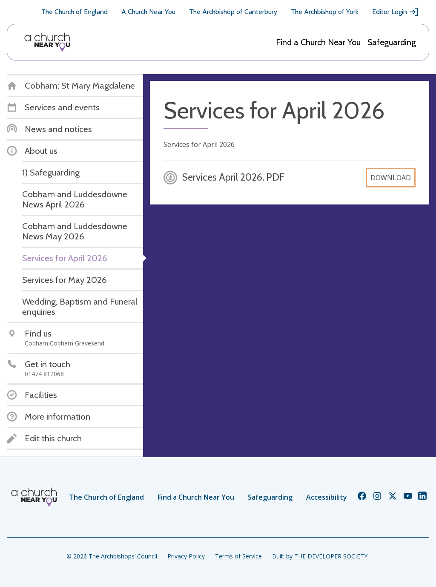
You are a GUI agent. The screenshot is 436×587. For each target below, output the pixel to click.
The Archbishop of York (325, 12)
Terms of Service (238, 556)
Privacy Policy (186, 556)
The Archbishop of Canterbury (233, 12)
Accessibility (326, 497)
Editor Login (395, 12)
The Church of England (74, 12)
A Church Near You (148, 12)
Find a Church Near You (318, 42)
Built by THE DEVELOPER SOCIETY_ (321, 556)
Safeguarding (391, 42)
